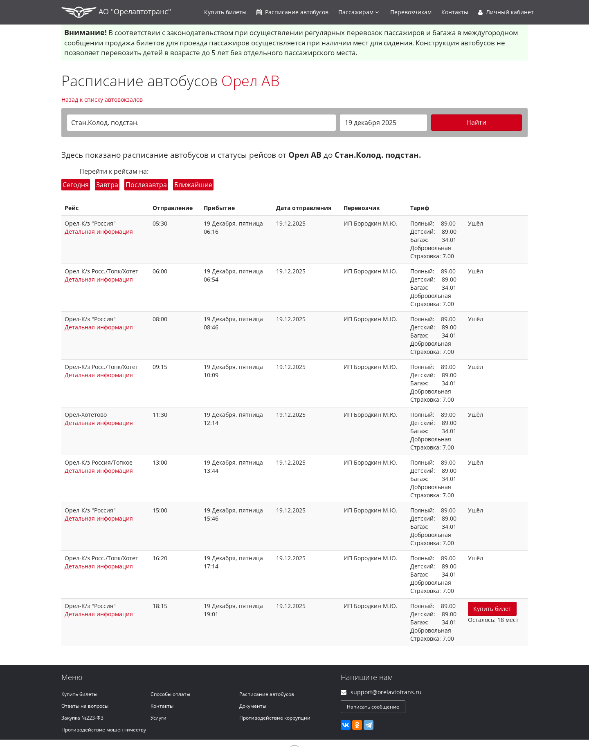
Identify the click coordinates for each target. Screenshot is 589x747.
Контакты (454, 12)
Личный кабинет (506, 12)
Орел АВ (250, 81)
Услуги (158, 717)
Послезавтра (146, 184)
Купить (225, 12)
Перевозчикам (411, 12)
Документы (252, 705)
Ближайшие (193, 184)
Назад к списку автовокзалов (102, 99)
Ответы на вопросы (84, 705)
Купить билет (492, 609)
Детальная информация (99, 231)
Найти (476, 122)
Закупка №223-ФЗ (82, 717)
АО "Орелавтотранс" (116, 12)
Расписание (292, 12)
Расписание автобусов (266, 694)
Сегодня (76, 184)
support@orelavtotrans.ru (386, 692)
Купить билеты (79, 694)
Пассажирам (358, 12)
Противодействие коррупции (274, 717)
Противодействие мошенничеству (103, 729)
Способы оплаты (170, 694)
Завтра (107, 184)
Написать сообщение (373, 706)
